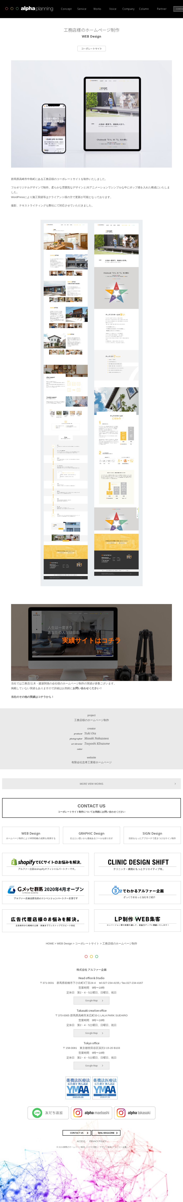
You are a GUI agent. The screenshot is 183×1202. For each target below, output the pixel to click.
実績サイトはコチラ (91, 640)
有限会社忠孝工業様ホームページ (91, 761)
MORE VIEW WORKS (91, 783)
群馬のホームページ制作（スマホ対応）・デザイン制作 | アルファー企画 (95, 1146)
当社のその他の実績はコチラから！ (32, 696)
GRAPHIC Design (91, 835)
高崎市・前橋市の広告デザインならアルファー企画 (29, 8)
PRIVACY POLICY (97, 1140)
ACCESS (81, 1140)
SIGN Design (152, 835)
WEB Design (30, 835)
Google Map (91, 1000)
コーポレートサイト (91, 48)
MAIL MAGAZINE (106, 1132)
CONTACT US (91, 808)
